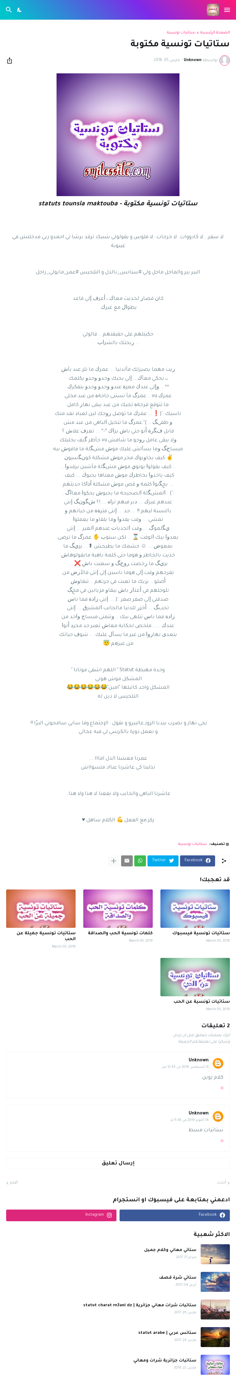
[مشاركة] (11, 60)
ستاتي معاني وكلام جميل (170, 1250)
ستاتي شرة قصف (177, 1278)
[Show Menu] (227, 10)
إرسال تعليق (118, 1163)
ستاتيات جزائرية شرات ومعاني (164, 1360)
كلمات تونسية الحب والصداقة (120, 933)
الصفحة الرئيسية (215, 33)
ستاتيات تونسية (181, 33)
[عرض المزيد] (114, 860)
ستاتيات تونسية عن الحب (202, 1002)
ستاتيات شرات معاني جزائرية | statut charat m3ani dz (139, 1305)
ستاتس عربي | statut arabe (167, 1333)
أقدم (14, 1183)
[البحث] (8, 10)
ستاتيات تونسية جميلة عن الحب (46, 936)
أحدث (221, 1183)
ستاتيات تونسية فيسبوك (201, 933)
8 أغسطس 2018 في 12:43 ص (185, 1067)
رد (221, 1088)
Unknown (199, 1060)
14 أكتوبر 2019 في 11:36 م (190, 1120)
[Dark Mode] (19, 10)
